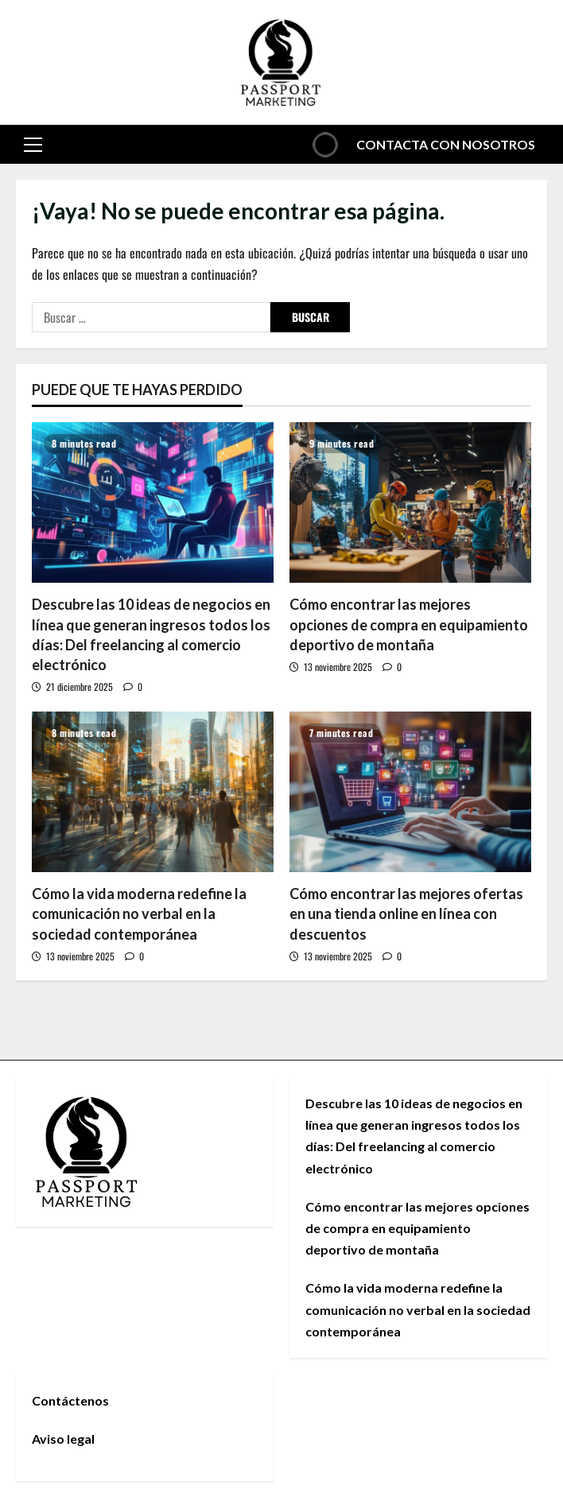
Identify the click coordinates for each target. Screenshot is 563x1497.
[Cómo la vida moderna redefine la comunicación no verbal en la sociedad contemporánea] (153, 792)
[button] (33, 144)
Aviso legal (63, 1438)
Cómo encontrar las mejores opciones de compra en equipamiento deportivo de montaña (408, 624)
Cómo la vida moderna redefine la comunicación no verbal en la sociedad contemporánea (139, 913)
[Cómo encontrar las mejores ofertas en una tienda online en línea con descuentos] (410, 792)
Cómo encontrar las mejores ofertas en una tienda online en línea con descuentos (406, 913)
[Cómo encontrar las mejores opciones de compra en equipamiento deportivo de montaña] (410, 503)
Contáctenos (70, 1400)
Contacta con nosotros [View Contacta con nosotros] (420, 144)
